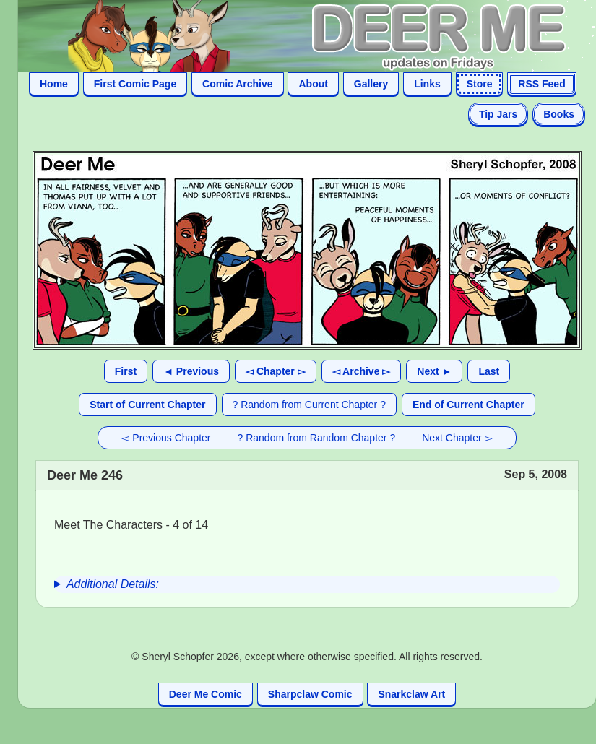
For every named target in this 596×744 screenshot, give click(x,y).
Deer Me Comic (205, 694)
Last (488, 371)
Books (558, 114)
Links (427, 84)
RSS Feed (541, 84)
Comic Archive (237, 84)
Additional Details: (112, 584)
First (126, 371)
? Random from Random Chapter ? (317, 438)
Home (54, 84)
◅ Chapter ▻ (276, 371)
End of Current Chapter (468, 404)
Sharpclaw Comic (310, 694)
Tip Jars (498, 114)
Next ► (434, 371)
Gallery (371, 84)
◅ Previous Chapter (165, 438)
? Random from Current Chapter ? (309, 404)
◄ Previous (191, 371)
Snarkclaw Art (411, 694)
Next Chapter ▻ (457, 438)
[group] (307, 584)
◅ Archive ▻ (361, 371)
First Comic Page (135, 84)
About (312, 84)
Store (480, 84)
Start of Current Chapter (147, 404)
